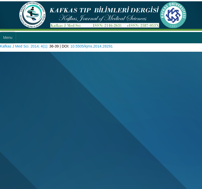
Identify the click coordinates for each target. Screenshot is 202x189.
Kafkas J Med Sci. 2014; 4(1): (24, 46)
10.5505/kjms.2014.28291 (91, 46)
